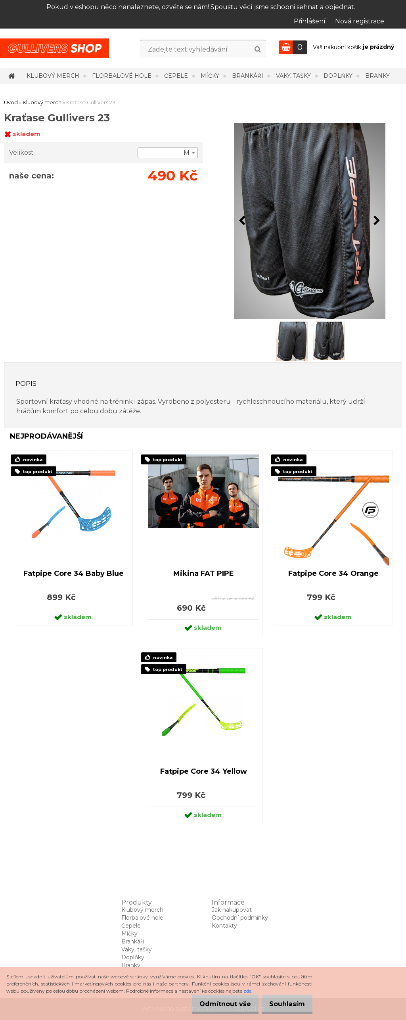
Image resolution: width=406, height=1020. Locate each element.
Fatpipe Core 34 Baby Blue (73, 573)
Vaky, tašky (293, 75)
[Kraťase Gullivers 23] (309, 221)
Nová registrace (359, 21)
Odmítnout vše (218, 1004)
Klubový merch (53, 75)
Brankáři (247, 75)
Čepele (176, 75)
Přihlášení (310, 21)
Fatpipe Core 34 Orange (333, 573)
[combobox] (168, 152)
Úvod (11, 102)
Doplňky (338, 75)
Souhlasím (285, 1004)
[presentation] (242, 221)
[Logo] (54, 48)
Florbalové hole (121, 75)
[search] (257, 49)
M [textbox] (187, 153)
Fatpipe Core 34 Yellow (203, 771)
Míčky (210, 75)
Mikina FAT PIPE (203, 573)
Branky (377, 75)
